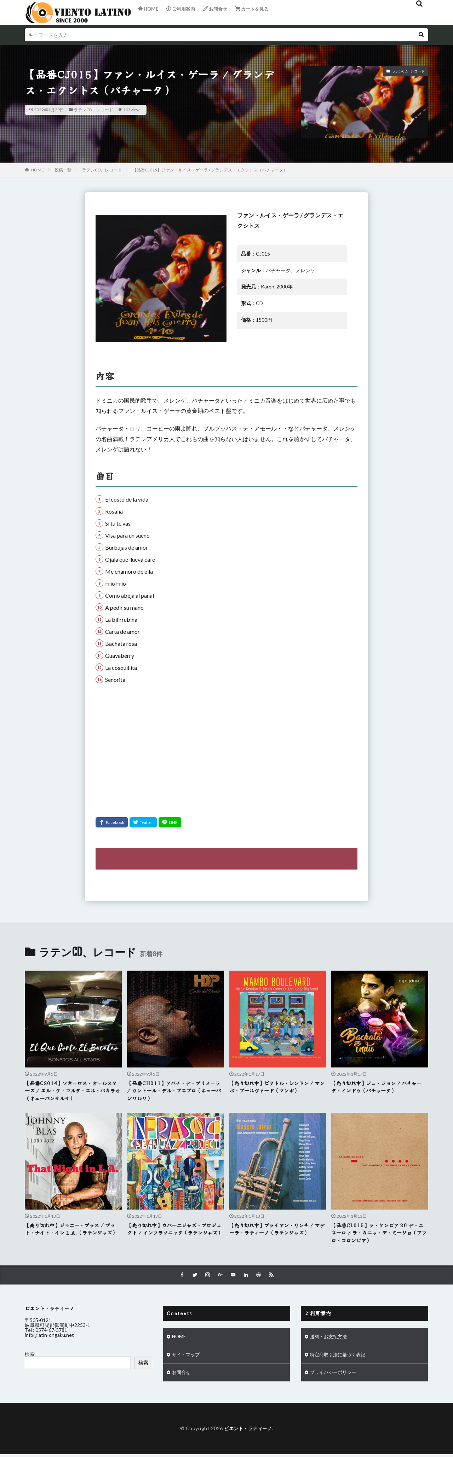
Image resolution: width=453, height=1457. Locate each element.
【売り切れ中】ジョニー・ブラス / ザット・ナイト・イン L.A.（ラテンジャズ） (73, 1233)
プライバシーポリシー (335, 1376)
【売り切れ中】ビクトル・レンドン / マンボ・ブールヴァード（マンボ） (277, 1087)
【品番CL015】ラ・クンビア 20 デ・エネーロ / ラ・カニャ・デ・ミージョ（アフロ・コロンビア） (377, 1233)
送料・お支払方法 (330, 1339)
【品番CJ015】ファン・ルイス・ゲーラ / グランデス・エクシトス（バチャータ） (209, 169)
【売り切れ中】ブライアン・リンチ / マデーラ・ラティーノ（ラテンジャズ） (277, 1229)
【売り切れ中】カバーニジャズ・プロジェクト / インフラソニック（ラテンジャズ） (175, 1233)
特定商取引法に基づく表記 (339, 1357)
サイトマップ (187, 1357)
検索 (30, 1356)
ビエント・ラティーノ (248, 1431)
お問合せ (182, 1376)
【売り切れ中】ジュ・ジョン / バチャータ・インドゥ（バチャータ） (379, 1087)
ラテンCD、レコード (93, 109)
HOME (37, 169)
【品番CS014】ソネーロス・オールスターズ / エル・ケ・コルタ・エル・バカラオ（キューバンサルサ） (73, 1090)
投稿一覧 (63, 169)
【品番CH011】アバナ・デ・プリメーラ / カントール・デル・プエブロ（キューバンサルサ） (175, 1090)
